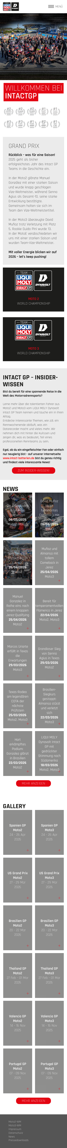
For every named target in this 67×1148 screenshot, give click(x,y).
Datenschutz (16, 1133)
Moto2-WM (15, 1122)
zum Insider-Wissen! (33, 470)
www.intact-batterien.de (18, 458)
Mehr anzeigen (33, 783)
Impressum (15, 1129)
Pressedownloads (19, 1140)
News (12, 1137)
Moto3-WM (15, 1125)
